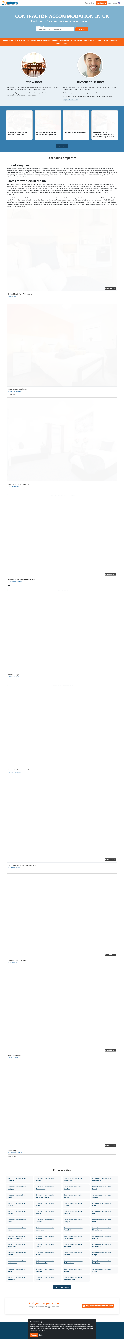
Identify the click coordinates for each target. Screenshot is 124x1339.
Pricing (114, 3)
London (55, 40)
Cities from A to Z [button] (62, 1287)
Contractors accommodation (17, 1180)
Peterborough (115, 40)
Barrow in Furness (21, 40)
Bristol (33, 40)
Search (82, 29)
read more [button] (62, 146)
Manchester (65, 40)
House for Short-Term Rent (75, 132)
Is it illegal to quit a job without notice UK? (17, 133)
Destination (40, 26)
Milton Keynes (76, 40)
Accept (34, 1335)
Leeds (39, 40)
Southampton (61, 43)
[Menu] (120, 3)
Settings (42, 1335)
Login (109, 3)
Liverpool (47, 40)
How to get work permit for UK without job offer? (46, 133)
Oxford (105, 40)
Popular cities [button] (89, 3)
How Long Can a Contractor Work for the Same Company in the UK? (104, 134)
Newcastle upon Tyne (92, 40)
